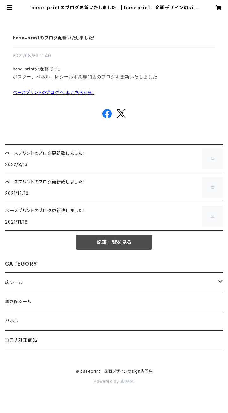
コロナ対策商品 (21, 340)
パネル (11, 320)
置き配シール (18, 301)
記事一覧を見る (114, 242)
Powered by (114, 381)
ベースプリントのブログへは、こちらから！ (53, 92)
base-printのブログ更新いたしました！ (54, 37)
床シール (14, 282)
